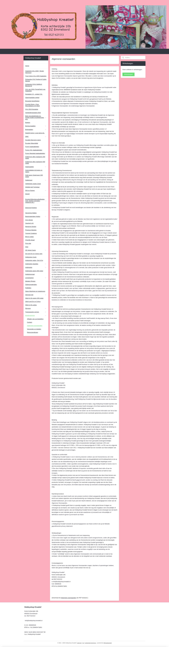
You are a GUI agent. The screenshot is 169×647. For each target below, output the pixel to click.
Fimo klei (28, 243)
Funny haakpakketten (32, 146)
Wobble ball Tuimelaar (32, 187)
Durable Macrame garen (33, 140)
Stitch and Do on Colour (33, 301)
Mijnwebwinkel (108, 643)
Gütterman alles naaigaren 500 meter (35, 162)
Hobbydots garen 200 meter (34, 271)
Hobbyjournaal (30, 274)
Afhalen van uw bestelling (35, 319)
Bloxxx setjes (29, 237)
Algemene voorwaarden (68, 598)
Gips (26, 247)
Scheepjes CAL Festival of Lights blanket (35, 80)
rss (83, 643)
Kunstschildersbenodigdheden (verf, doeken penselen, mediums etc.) (36, 200)
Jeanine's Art (29, 223)
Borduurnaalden (35, 126)
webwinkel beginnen (90, 643)
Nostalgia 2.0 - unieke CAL (33, 94)
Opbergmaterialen (31, 284)
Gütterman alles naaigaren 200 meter (35, 157)
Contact (29, 322)
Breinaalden (35, 129)
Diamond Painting (31, 208)
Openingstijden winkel (32, 97)
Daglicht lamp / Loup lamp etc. (35, 133)
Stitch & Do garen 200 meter (34, 298)
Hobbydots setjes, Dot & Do (34, 260)
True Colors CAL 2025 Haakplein (35, 76)
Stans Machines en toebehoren (35, 291)
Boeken (27, 122)
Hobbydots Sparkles (35, 264)
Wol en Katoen (35, 190)
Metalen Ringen (30, 281)
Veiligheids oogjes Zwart (33, 184)
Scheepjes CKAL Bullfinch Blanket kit (33, 85)
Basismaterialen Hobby (35, 216)
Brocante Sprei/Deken (32, 101)
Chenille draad (30, 240)
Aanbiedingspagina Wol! (33, 112)
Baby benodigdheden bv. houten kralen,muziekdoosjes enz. (35, 117)
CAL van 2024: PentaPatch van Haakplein (35, 90)
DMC (35, 136)
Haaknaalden (35, 167)
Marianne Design (30, 226)
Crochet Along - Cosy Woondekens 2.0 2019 (32, 105)
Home (27, 66)
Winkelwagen (128, 74)
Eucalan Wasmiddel (31, 143)
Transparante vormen (35, 312)
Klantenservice (35, 315)
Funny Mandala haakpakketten (35, 153)
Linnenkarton (35, 278)
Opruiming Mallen (31, 213)
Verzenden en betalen (34, 329)
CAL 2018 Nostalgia (31, 109)
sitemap (79, 643)
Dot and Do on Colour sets (33, 253)
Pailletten (28, 288)
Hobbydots (35, 267)
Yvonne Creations (31, 233)
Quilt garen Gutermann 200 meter (34, 176)
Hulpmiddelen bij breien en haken (33, 171)
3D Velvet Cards (35, 250)
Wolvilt (27, 194)
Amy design (29, 220)
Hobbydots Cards (30, 257)
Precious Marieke (30, 230)
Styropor (35, 308)
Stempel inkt (35, 295)
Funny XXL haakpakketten (33, 150)
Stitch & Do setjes (31, 305)
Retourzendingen (32, 332)
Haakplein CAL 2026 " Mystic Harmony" (34, 71)
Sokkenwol (35, 180)
